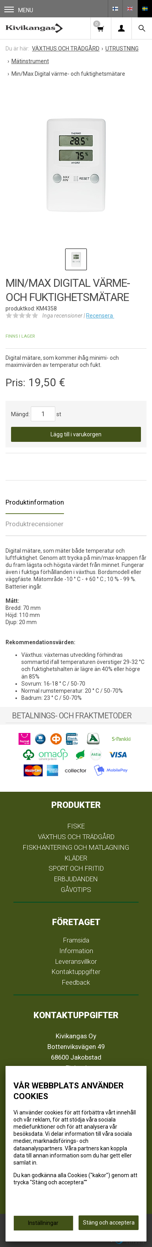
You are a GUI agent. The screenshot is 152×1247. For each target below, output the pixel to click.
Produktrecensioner (35, 524)
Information (76, 951)
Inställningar (43, 1223)
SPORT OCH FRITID (76, 868)
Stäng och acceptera (109, 1222)
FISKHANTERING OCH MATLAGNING (76, 847)
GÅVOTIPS (76, 890)
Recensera (100, 315)
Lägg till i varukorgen (76, 434)
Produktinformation (35, 502)
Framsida (76, 940)
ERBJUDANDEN (76, 879)
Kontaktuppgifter (76, 972)
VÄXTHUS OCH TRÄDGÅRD (76, 837)
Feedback (76, 982)
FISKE (76, 826)
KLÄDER (76, 858)
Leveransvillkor (76, 961)
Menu (18, 10)
